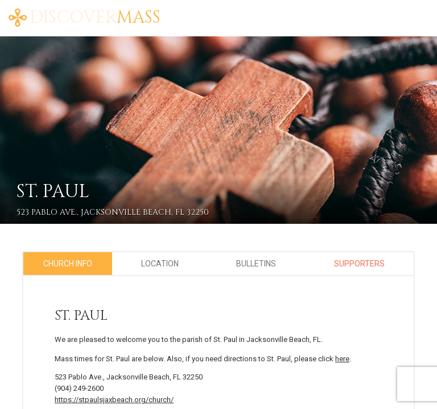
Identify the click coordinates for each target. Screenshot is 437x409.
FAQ (406, 11)
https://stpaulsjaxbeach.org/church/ (114, 399)
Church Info (67, 263)
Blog (378, 11)
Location (160, 263)
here (342, 358)
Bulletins (256, 263)
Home (307, 11)
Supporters (359, 263)
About (343, 11)
